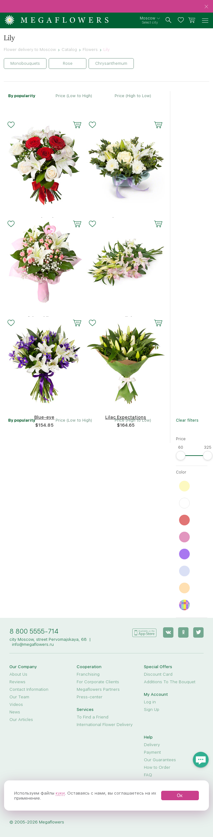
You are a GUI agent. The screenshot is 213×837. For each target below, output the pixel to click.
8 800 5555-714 (33, 631)
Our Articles (21, 719)
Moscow (147, 18)
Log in (150, 701)
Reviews (17, 681)
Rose (68, 63)
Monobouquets (25, 63)
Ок (180, 795)
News (14, 711)
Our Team (19, 696)
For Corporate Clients (98, 681)
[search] (169, 20)
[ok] (183, 632)
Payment (152, 752)
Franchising (88, 674)
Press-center (89, 696)
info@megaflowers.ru (33, 644)
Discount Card (158, 674)
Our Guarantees (160, 759)
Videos (16, 704)
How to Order (157, 767)
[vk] (168, 632)
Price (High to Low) (133, 95)
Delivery (152, 744)
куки (60, 792)
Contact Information (28, 689)
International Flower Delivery (105, 724)
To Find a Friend (92, 716)
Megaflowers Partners (98, 689)
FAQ (148, 774)
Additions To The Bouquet (169, 681)
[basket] (191, 20)
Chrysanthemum (111, 63)
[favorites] (181, 20)
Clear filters (187, 420)
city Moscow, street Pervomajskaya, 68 (48, 639)
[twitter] (198, 632)
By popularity (21, 95)
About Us (18, 674)
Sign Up (151, 709)
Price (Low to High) (74, 95)
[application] (144, 632)
